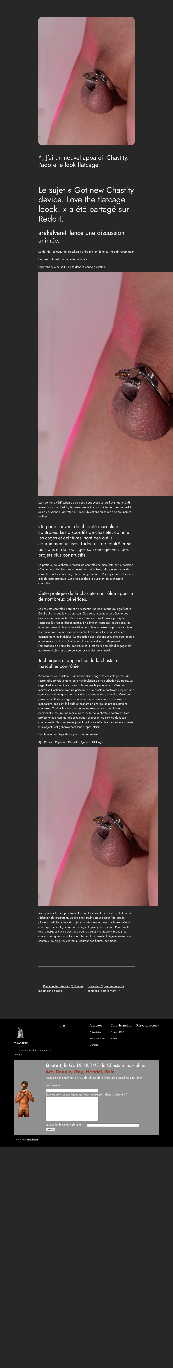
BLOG (62, 1026)
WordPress (32, 1144)
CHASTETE (21, 1043)
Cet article (74, 578)
